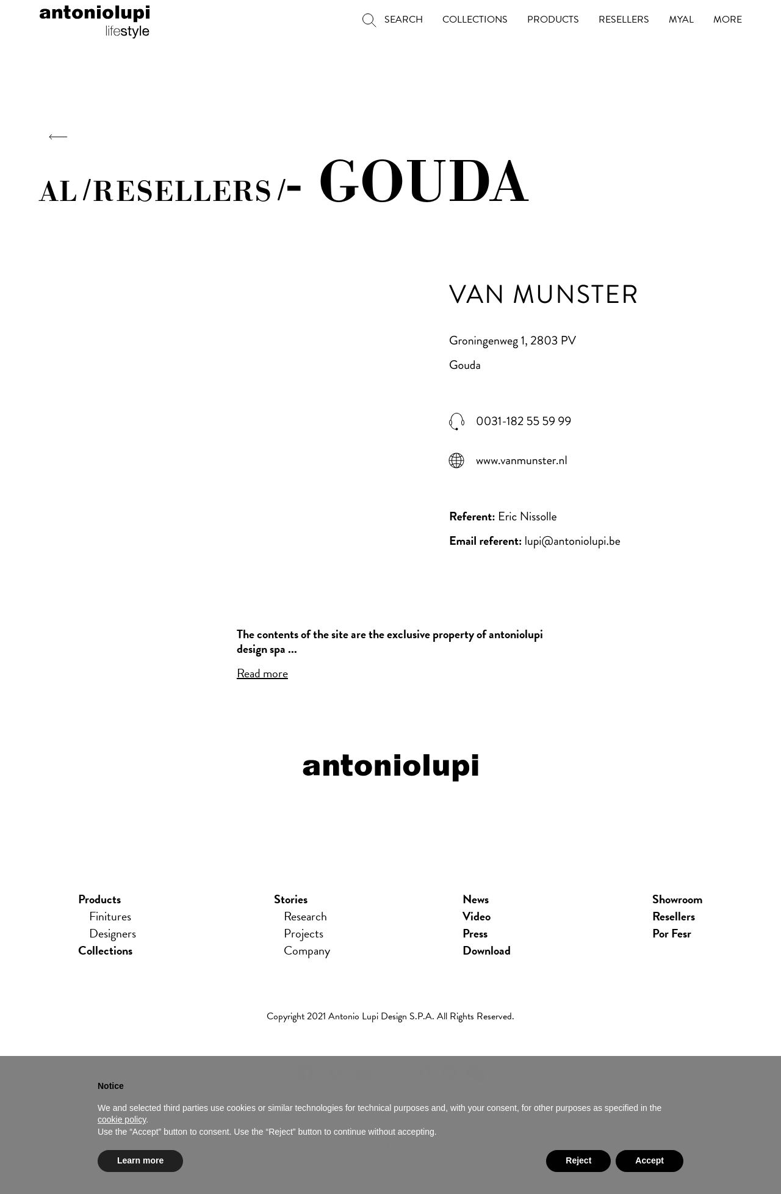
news (475, 899)
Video (476, 916)
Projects (303, 933)
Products (99, 899)
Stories (291, 899)
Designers (112, 933)
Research (305, 916)
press (475, 933)
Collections (105, 950)
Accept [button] (649, 1163)
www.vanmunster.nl (521, 460)
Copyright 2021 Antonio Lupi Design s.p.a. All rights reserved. (390, 1016)
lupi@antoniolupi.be (573, 541)
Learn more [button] (140, 1163)
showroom (677, 899)
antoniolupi (94, 19)
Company (307, 950)
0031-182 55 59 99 (523, 421)
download (486, 950)
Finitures (110, 916)
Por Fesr (671, 933)
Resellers (673, 916)
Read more (262, 673)
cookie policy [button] (122, 1122)
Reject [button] (578, 1163)
